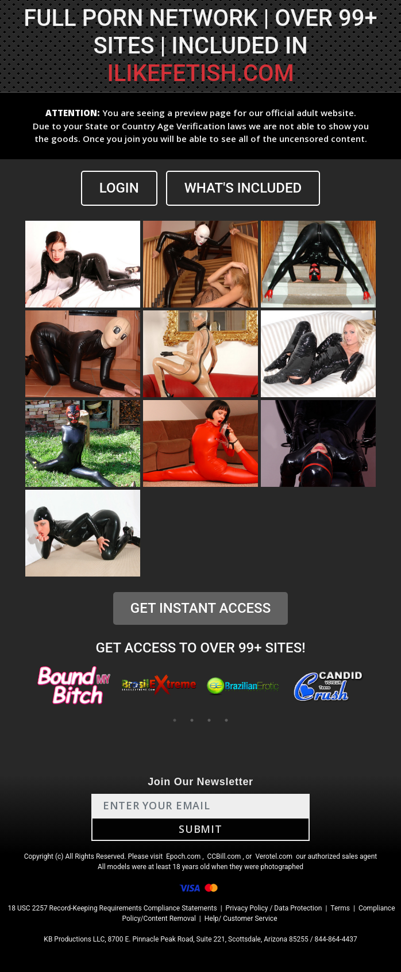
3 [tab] (209, 720)
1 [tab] (174, 720)
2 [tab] (192, 720)
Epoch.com (183, 856)
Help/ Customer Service (241, 919)
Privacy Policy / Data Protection (274, 908)
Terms (340, 908)
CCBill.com (224, 856)
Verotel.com (273, 856)
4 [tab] (226, 720)
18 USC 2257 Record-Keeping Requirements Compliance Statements (112, 908)
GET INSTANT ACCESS (200, 608)
